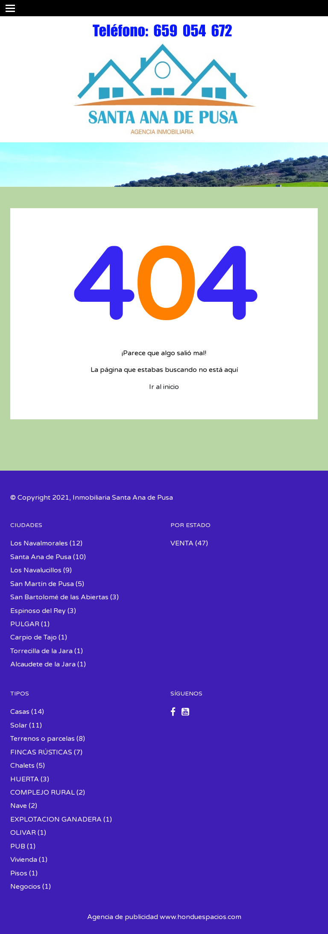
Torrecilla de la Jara (41, 651)
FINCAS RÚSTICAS (41, 752)
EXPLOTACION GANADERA (56, 819)
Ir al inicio (164, 387)
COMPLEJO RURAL (42, 792)
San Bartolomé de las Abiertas (59, 597)
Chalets (22, 765)
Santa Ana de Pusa (40, 557)
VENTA (181, 543)
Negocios (25, 886)
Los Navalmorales (39, 543)
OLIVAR (23, 832)
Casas (19, 711)
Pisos (18, 873)
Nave (18, 805)
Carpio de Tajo (33, 637)
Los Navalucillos (36, 570)
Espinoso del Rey (38, 611)
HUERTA (24, 779)
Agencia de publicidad (122, 917)
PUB (17, 846)
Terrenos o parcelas (42, 738)
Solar (18, 725)
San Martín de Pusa (42, 584)
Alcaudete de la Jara (43, 664)
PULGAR (24, 624)
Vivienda (23, 859)
